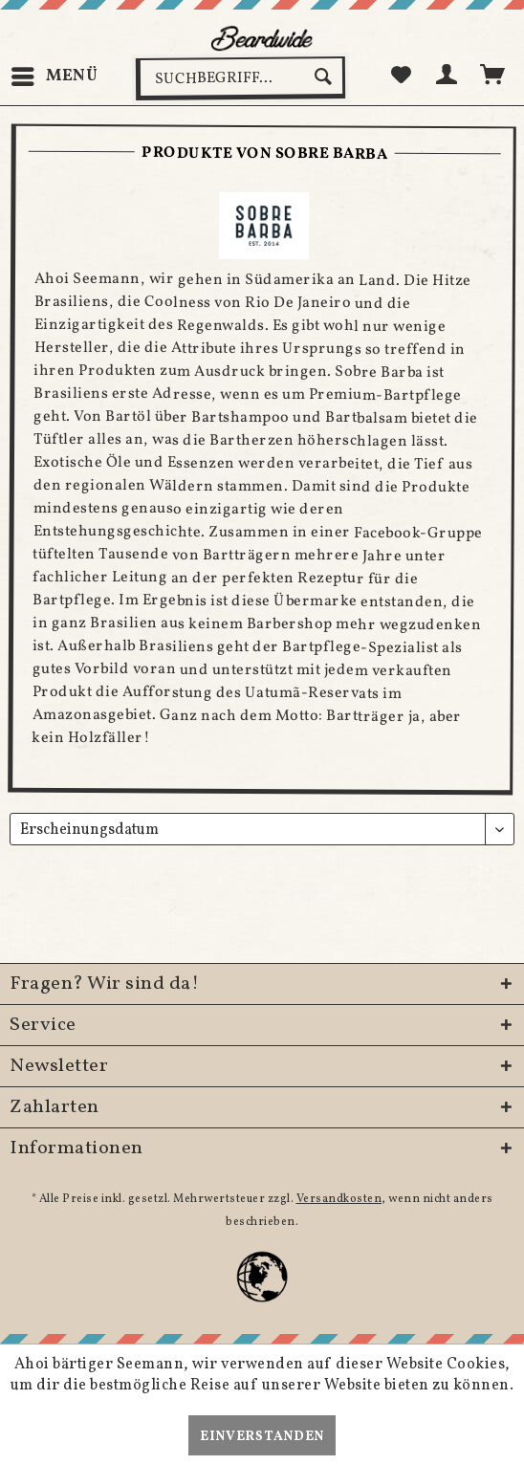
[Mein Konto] (447, 76)
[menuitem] (54, 76)
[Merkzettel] (401, 76)
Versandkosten (339, 1199)
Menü (54, 74)
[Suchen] (325, 76)
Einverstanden (262, 1437)
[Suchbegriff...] (241, 78)
